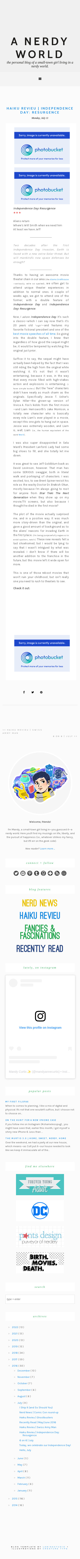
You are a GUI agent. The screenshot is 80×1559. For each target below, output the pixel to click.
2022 (15, 1327)
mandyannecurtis (47, 1071)
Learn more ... (47, 848)
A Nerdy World (40, 48)
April (20, 1471)
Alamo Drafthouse (59, 279)
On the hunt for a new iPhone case (30, 1120)
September (24, 1389)
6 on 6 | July (26, 1440)
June (20, 1458)
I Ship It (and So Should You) (36, 1407)
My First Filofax (17, 1101)
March (21, 1477)
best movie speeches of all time (34, 333)
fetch (21, 435)
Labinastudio (54, 1547)
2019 (15, 1346)
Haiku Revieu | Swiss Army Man (37, 1427)
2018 (15, 1352)
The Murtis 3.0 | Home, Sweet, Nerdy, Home (35, 1138)
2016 (15, 1365)
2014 (15, 1505)
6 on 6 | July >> (65, 736)
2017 (15, 1359)
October (22, 1383)
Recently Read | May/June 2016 (37, 1422)
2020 (15, 1340)
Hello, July (25, 1450)
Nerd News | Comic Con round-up (38, 1412)
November (23, 1377)
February (22, 1484)
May (20, 1464)
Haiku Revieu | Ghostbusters (36, 1417)
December (24, 1370)
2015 (15, 1498)
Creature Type (55, 1549)
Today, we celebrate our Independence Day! (45, 1445)
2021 (15, 1333)
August (21, 1396)
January (22, 1490)
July (20, 1402)
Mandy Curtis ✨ (20, 1071)
